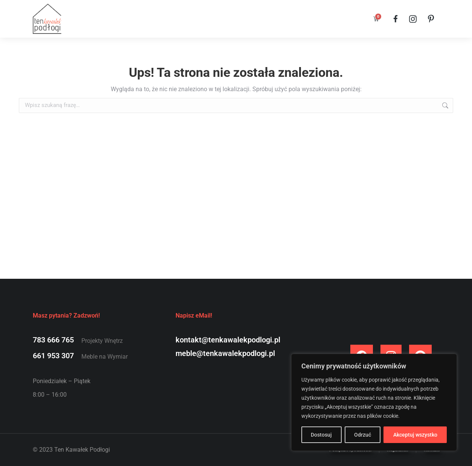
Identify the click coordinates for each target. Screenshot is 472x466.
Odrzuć (362, 435)
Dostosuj (321, 435)
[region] (374, 402)
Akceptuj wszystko (415, 435)
